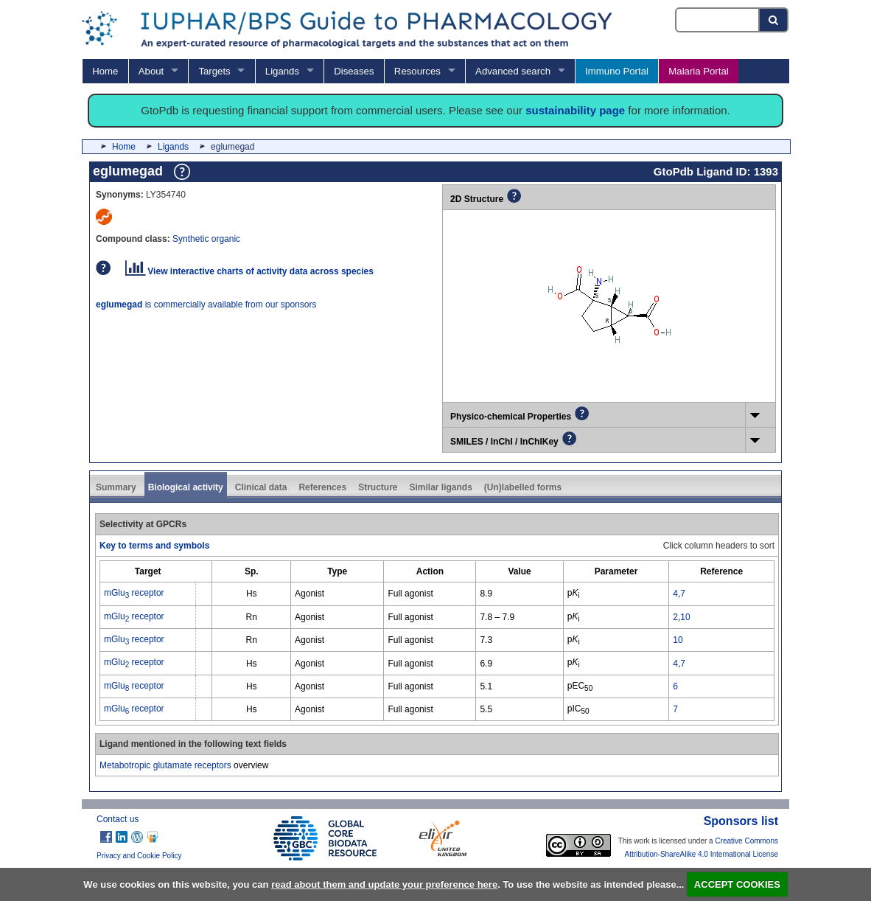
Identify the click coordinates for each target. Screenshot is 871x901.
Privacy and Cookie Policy (139, 856)
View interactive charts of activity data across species (249, 271)
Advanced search (512, 71)
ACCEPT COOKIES (737, 884)
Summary (116, 487)
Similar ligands (440, 487)
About (151, 71)
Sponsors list (741, 821)
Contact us (118, 819)
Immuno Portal (616, 71)
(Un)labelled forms (523, 487)
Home (105, 71)
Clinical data (261, 487)
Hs (251, 593)
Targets (214, 71)
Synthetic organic (206, 239)
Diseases (354, 71)
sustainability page (575, 110)
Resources (417, 71)
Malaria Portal (698, 71)
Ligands (282, 71)
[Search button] (774, 19)
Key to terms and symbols (154, 545)
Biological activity (185, 487)
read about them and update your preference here (384, 884)
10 (685, 617)
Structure (377, 487)
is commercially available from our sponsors (206, 304)
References (322, 487)
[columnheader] (148, 571)
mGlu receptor (134, 593)
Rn (251, 617)
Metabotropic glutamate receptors (165, 765)
